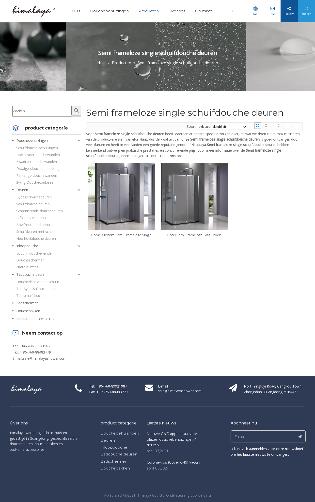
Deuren (22, 189)
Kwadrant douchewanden (36, 161)
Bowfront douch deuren (35, 224)
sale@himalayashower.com (44, 358)
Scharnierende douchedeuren (39, 211)
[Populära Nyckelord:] (76, 110)
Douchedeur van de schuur (37, 281)
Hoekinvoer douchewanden (38, 154)
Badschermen (27, 303)
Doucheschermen (30, 260)
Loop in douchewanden (35, 253)
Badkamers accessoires (35, 318)
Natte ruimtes (27, 267)
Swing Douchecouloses (34, 182)
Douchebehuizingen (110, 11)
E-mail (272, 14)
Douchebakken (28, 310)
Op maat (204, 11)
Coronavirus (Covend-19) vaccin (173, 462)
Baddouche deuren (31, 274)
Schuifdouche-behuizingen (37, 148)
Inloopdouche (27, 245)
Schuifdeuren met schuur (36, 231)
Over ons (178, 11)
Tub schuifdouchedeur (34, 295)
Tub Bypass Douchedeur (36, 288)
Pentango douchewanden (36, 175)
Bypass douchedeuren (34, 197)
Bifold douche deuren (33, 217)
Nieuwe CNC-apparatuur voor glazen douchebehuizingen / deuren (172, 439)
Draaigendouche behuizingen (39, 168)
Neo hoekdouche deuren (36, 238)
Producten (150, 11)
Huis (77, 11)
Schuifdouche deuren (33, 204)
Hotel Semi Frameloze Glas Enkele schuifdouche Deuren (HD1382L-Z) (194, 235)
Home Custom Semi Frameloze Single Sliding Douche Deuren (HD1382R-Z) (121, 235)
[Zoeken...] (42, 111)
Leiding (204, 495)
